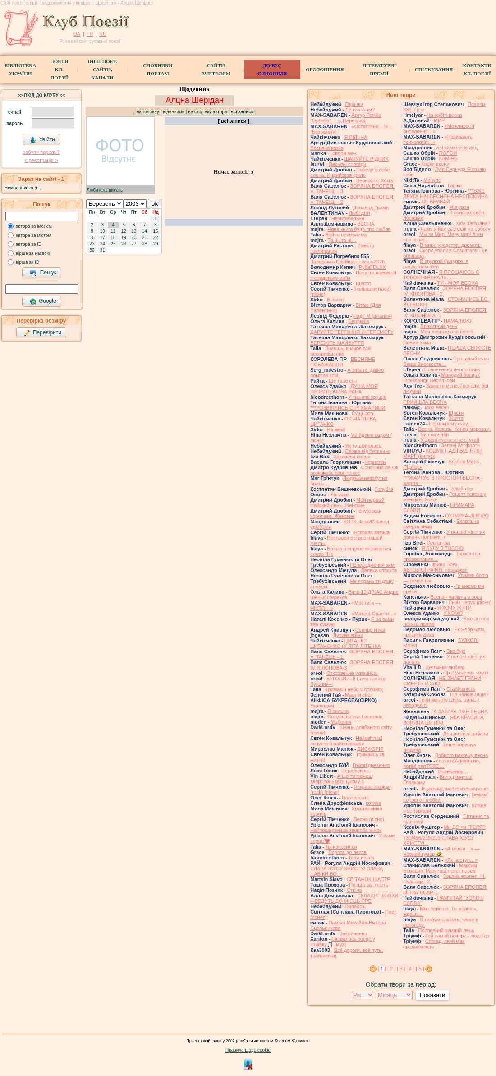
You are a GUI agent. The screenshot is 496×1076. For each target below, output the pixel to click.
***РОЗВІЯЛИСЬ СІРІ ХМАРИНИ (347, 408)
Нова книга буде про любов (358, 229)
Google (42, 301)
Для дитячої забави (465, 733)
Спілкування (434, 69)
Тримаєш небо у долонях (354, 689)
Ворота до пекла (347, 852)
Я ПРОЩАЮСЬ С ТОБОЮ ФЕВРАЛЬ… (441, 274)
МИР (439, 120)
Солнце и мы (370, 630)
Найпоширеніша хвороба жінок (345, 830)
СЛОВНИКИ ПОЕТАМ (157, 69)
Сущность (363, 413)
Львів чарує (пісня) (470, 602)
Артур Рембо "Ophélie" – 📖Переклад (345, 117)
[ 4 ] (410, 968)
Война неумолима (346, 234)
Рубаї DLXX (372, 267)
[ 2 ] (391, 968)
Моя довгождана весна (446, 331)
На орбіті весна (444, 115)
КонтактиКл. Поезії (477, 69)
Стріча (354, 890)
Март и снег (358, 694)
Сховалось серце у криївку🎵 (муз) (342, 941)
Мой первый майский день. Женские (347, 502)
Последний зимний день (446, 930)
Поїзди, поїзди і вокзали (354, 716)
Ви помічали (434, 434)
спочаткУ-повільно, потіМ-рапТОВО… (441, 763)
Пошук (43, 273)
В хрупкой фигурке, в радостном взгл (435, 264)
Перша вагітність (368, 884)
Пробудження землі (465, 672)
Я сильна (338, 711)
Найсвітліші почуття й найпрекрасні (346, 740)
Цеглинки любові (444, 667)
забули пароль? (41, 152)
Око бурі (456, 651)
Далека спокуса (379, 570)
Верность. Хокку (375, 180)
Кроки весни (435, 163)
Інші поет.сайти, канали (102, 69)
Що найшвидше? (469, 694)
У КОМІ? (453, 613)
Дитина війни (348, 635)
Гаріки (455, 185)
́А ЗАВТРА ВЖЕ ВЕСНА (460, 711)
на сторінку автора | (209, 111)
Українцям (322, 705)
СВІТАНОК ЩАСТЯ (368, 879)
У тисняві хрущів (367, 397)
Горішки (354, 104)
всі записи (242, 111)
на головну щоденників (160, 111)
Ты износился (341, 847)
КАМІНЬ (448, 158)
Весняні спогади (348, 164)
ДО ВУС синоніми (272, 69)
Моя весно (437, 407)
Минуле (432, 180)
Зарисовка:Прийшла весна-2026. (348, 261)
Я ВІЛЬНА (355, 137)
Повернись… (453, 771)
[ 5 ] (420, 968)
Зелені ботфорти (460, 445)
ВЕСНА (365, 223)
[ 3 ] (401, 968)
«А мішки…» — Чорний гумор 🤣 (441, 851)
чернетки (375, 462)
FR (90, 34)
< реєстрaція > (41, 160)
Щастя (363, 283)
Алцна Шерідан (194, 100)
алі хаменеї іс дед (457, 147)
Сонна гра (438, 542)
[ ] (382, 968)
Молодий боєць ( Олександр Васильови (441, 377)
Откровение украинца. (352, 673)
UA (76, 34)
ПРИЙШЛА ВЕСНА (425, 402)
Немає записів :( (234, 171)
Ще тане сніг (343, 380)
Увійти (42, 139)
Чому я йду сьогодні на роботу (455, 228)
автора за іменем (34, 226)
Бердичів (359, 321)
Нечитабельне (347, 218)
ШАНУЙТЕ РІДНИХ (366, 159)
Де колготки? (360, 109)
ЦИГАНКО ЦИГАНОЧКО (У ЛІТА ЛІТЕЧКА (345, 643)
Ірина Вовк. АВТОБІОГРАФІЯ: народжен (435, 567)
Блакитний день (438, 326)
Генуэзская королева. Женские (345, 513)
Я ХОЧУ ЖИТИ (454, 607)
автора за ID (29, 244)
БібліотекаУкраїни (20, 69)
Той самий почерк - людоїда (457, 935)
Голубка (384, 489)
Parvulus (340, 494)
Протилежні (355, 797)
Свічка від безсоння (367, 451)
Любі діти (359, 213)
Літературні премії (379, 69)
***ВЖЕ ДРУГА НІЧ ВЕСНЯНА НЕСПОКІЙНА (445, 193)
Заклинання (353, 933)
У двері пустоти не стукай (449, 440)
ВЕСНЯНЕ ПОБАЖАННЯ (342, 361)
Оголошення (325, 69)
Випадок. (355, 906)
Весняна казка (327, 148)
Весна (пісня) (369, 819)
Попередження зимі (372, 565)
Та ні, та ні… (341, 240)
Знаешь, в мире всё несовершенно (340, 351)
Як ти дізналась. (363, 445)
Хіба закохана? (473, 223)
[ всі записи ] (233, 121)
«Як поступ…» (461, 860)
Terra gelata (361, 857)
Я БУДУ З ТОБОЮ (443, 548)
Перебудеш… (357, 770)
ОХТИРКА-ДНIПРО (467, 515)
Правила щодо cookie (248, 1050)
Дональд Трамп (371, 207)
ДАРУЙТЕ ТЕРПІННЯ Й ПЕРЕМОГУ (352, 332)
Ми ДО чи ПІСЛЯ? (464, 827)
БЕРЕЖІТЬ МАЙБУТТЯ (337, 343)
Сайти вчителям (216, 69)
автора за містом (33, 235)
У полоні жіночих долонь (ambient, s (444, 534)
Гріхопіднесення (371, 765)
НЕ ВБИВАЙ (436, 201)
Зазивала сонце (352, 456)
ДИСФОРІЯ (370, 749)
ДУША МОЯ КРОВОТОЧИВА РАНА (344, 388)
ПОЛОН (448, 153)
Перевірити (42, 333)
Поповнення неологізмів (452, 369)
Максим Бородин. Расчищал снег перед (440, 868)
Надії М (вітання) (372, 316)
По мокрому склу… (451, 423)
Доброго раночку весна (461, 755)
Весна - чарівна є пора (456, 597)
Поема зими (417, 342)
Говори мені (344, 153)
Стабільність (461, 689)
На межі (336, 429)
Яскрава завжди (372, 532)
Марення (341, 722)
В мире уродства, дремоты (451, 245)
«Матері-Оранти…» (374, 613)
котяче (373, 803)
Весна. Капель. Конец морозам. (454, 429)
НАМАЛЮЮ (457, 320)
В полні (335, 299)
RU (102, 34)
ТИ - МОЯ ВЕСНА (457, 283)
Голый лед (461, 488)
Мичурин (459, 207)
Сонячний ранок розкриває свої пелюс (354, 470)
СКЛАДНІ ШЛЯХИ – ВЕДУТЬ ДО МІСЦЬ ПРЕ (354, 898)
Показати (432, 995)
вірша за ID (27, 262)
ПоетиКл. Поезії (59, 69)
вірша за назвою (33, 253)
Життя (456, 418)
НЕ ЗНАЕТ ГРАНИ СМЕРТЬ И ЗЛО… (442, 680)
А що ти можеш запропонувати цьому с (341, 778)
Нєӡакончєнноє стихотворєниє (454, 788)
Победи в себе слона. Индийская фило (350, 172)
